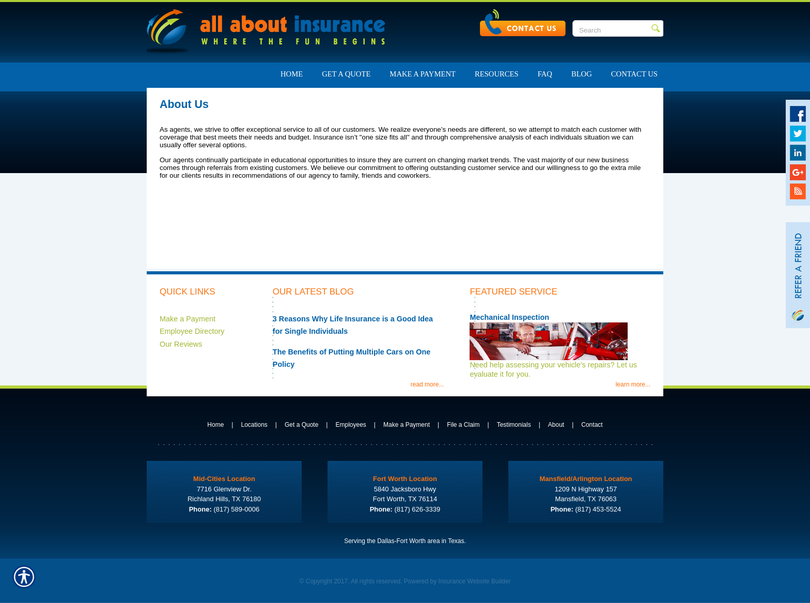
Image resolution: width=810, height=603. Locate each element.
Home (215, 424)
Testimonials (514, 424)
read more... (427, 384)
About (556, 424)
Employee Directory (192, 331)
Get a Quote (301, 424)
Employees (350, 424)
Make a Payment (187, 319)
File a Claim (463, 424)
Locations (254, 424)
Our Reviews (181, 344)
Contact (591, 424)
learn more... (633, 384)
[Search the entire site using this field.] (612, 30)
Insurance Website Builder (475, 581)
